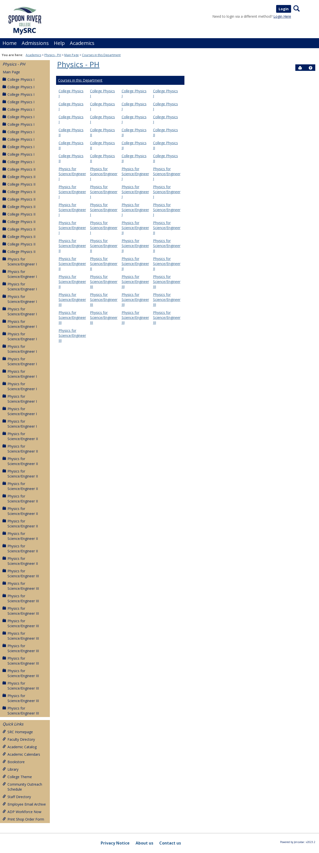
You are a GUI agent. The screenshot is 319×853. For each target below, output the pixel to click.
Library (10, 769)
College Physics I (18, 79)
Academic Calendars (21, 754)
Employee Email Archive (24, 804)
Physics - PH (52, 55)
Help (59, 43)
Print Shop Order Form (23, 819)
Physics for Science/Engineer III (20, 573)
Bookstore (13, 761)
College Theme (17, 776)
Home (9, 43)
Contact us (170, 843)
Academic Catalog (19, 746)
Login (284, 8)
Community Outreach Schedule (22, 787)
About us (144, 843)
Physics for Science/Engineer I (19, 261)
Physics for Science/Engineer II (20, 436)
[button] (310, 68)
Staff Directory (16, 796)
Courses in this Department (101, 55)
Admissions (35, 43)
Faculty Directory (18, 739)
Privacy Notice (115, 843)
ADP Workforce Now (21, 811)
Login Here (282, 16)
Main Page (71, 55)
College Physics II (18, 169)
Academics (82, 43)
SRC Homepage (17, 732)
